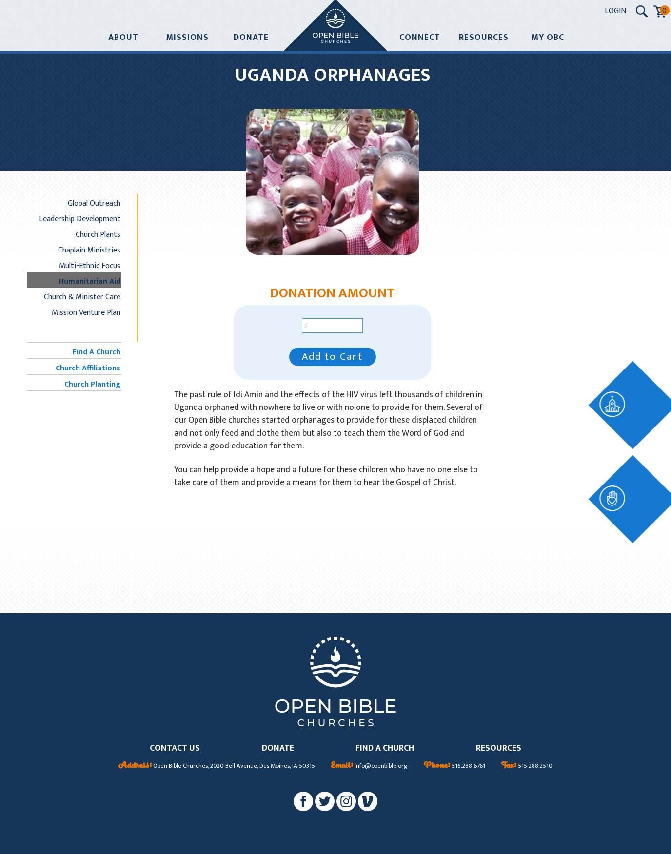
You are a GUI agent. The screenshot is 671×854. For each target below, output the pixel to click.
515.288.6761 (454, 766)
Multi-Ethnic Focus (89, 265)
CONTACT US (175, 748)
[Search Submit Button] (641, 11)
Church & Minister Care (82, 297)
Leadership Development (79, 219)
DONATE (278, 748)
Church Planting (92, 384)
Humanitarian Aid (89, 281)
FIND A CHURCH (384, 748)
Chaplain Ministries (89, 250)
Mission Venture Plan (86, 312)
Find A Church (96, 352)
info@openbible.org (369, 766)
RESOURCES (498, 748)
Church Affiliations (88, 368)
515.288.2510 (527, 766)
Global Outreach (94, 203)
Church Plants (98, 234)
